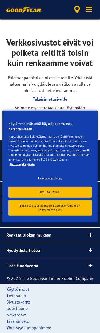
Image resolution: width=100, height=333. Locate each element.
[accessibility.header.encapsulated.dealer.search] (77, 9)
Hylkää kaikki (50, 192)
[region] (49, 166)
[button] (89, 9)
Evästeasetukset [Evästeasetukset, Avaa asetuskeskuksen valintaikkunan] (50, 178)
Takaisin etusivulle (50, 99)
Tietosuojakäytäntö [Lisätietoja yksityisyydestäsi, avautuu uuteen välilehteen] (22, 164)
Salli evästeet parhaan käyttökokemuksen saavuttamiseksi (50, 208)
